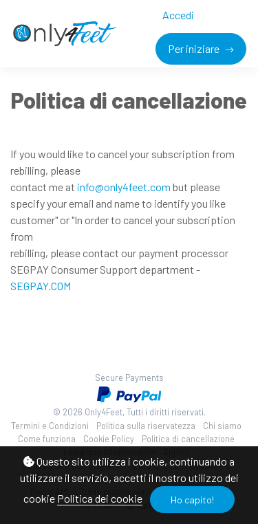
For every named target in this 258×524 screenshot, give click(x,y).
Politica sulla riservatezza (145, 425)
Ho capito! (192, 499)
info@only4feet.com (124, 186)
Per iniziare (195, 48)
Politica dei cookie (99, 498)
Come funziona (47, 438)
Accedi (178, 14)
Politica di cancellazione (188, 438)
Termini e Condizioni (50, 425)
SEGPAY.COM (40, 285)
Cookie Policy (108, 438)
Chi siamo (222, 425)
